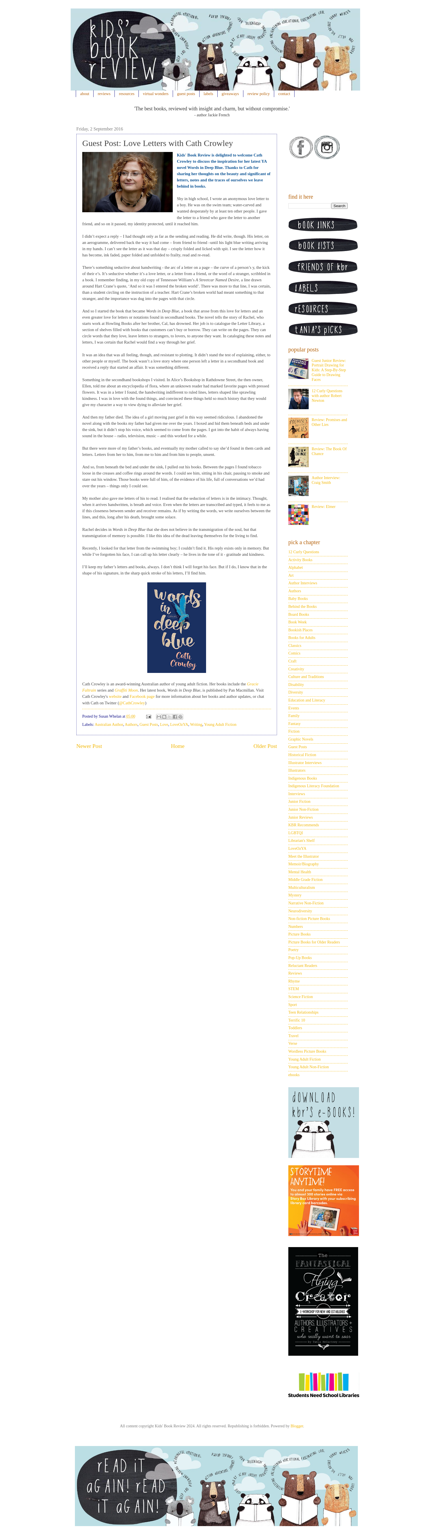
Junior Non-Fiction (303, 809)
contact (284, 93)
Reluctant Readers (302, 966)
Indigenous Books (302, 778)
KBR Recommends (303, 825)
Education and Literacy (306, 700)
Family (294, 716)
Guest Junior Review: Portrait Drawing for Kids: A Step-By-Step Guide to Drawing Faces (329, 370)
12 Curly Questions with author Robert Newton (327, 396)
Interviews (296, 794)
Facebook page (142, 696)
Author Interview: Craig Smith (326, 480)
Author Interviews (302, 583)
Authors (131, 724)
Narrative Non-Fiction (306, 903)
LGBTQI (295, 833)
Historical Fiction (302, 755)
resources (127, 93)
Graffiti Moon (126, 690)
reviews (104, 93)
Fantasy (294, 724)
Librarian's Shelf (301, 840)
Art (291, 575)
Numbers (295, 926)
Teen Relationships (303, 1012)
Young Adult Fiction (220, 724)
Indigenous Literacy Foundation (313, 786)
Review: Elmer (324, 507)
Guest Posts (148, 724)
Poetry (293, 950)
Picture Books (299, 934)
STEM (293, 989)
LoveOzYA (179, 724)
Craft (292, 661)
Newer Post (89, 746)
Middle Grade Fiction (305, 880)
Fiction (294, 731)
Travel (293, 1036)
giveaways (230, 93)
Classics (294, 645)
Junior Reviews (300, 817)
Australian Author (109, 724)
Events (293, 708)
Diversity (295, 692)
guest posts (186, 93)
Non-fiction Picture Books (309, 919)
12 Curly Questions (303, 552)
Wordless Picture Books (307, 1051)
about (84, 93)
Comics (294, 653)
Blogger (297, 1426)
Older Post (265, 746)
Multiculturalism (301, 887)
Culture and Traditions (306, 677)
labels (208, 93)
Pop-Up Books (300, 958)
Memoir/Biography (303, 864)
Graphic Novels (300, 739)
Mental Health (299, 872)
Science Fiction (300, 997)
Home (178, 746)
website (115, 696)
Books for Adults (301, 638)
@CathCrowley (132, 703)
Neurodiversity (300, 911)
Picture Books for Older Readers (314, 942)
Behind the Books (302, 606)
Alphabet (295, 567)
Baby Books (298, 599)
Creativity (296, 669)
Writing (196, 724)
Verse (292, 1043)
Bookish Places (300, 630)
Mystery (295, 895)
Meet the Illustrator (303, 856)
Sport (292, 1005)
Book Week (297, 622)
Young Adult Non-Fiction (308, 1067)
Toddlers (295, 1028)
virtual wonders (156, 93)
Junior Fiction (299, 801)
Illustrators (297, 770)
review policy (258, 93)
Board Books (298, 614)
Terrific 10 (296, 1020)
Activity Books (300, 560)
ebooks (294, 1075)
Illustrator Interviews (305, 763)
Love (164, 724)
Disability (296, 685)
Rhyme (294, 981)
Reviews (295, 973)
